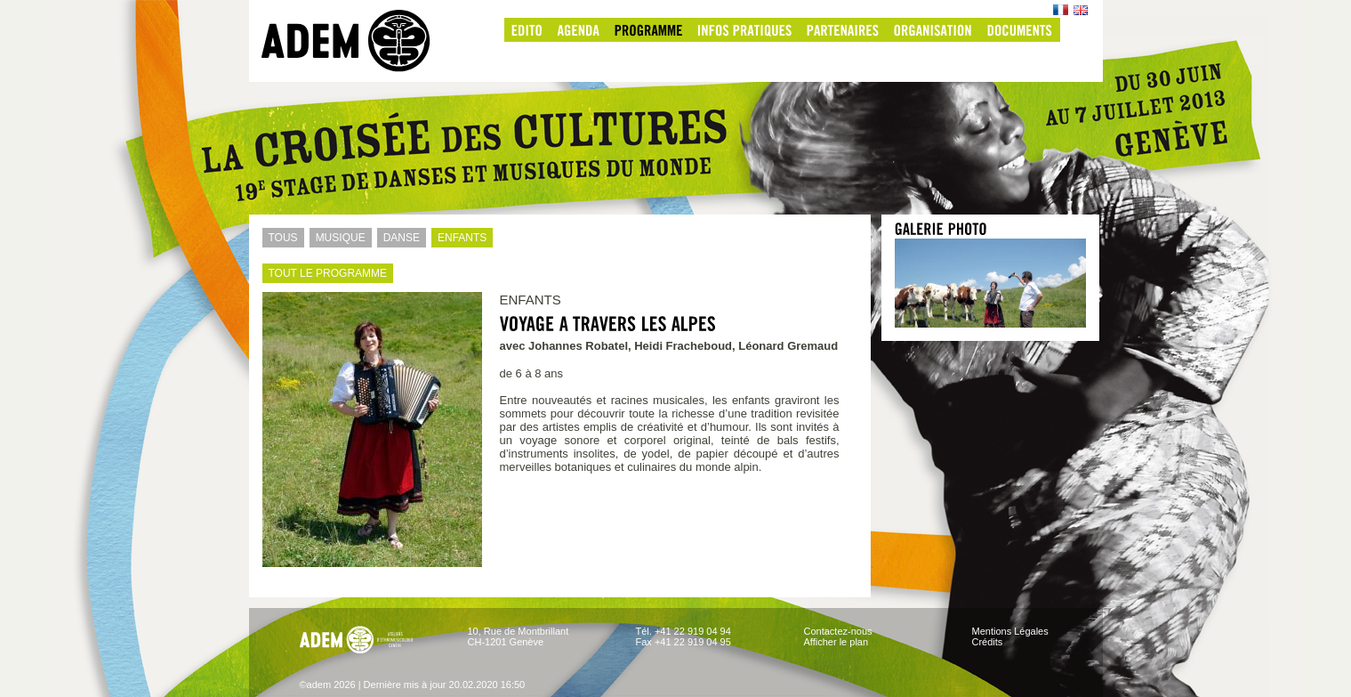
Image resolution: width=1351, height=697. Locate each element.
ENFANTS (459, 237)
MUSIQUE (338, 237)
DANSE (398, 237)
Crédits (987, 641)
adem (363, 41)
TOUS (280, 237)
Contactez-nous (838, 631)
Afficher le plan (836, 641)
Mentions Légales (1010, 631)
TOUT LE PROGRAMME (325, 273)
